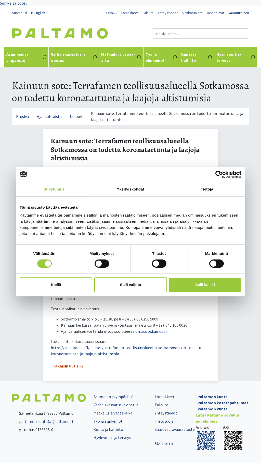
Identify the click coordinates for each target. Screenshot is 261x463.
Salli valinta (130, 284)
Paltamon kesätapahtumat (223, 402)
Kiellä (56, 284)
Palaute (148, 12)
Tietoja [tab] (207, 189)
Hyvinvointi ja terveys (235, 57)
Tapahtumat (215, 12)
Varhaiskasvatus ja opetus (74, 57)
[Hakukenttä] (200, 33)
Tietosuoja (164, 421)
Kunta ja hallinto (196, 57)
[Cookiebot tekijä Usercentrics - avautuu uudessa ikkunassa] (219, 174)
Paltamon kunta (213, 396)
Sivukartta (164, 443)
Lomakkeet (129, 12)
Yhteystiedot (168, 12)
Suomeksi (19, 12)
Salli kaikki (205, 284)
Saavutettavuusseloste (175, 429)
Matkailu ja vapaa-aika (121, 57)
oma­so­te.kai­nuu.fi (151, 331)
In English (38, 12)
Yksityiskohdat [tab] (130, 189)
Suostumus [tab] (54, 189)
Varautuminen (238, 12)
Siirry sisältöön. (13, 3)
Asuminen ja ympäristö (26, 57)
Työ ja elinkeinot (161, 57)
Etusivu (111, 12)
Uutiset (76, 116)
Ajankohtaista (192, 12)
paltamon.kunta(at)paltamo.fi (42, 421)
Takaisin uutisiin (68, 366)
